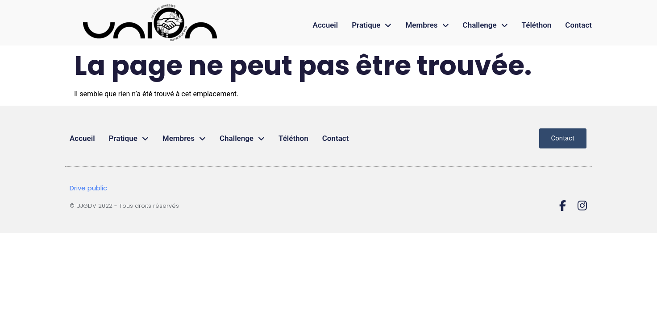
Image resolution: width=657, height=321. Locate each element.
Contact (578, 25)
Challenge (485, 25)
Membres (427, 25)
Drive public (88, 188)
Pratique (371, 25)
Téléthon (537, 25)
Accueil (325, 25)
